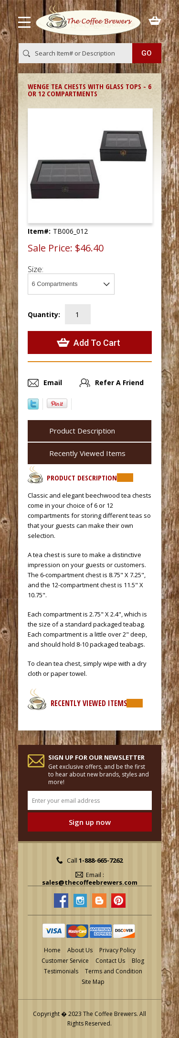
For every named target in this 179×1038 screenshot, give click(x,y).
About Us (80, 950)
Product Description (82, 430)
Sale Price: (50, 248)
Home (52, 950)
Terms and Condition (113, 971)
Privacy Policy (117, 950)
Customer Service (65, 961)
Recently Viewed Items (87, 453)
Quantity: (44, 314)
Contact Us (110, 961)
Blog (138, 961)
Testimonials (61, 971)
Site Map (93, 982)
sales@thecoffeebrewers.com (89, 882)
